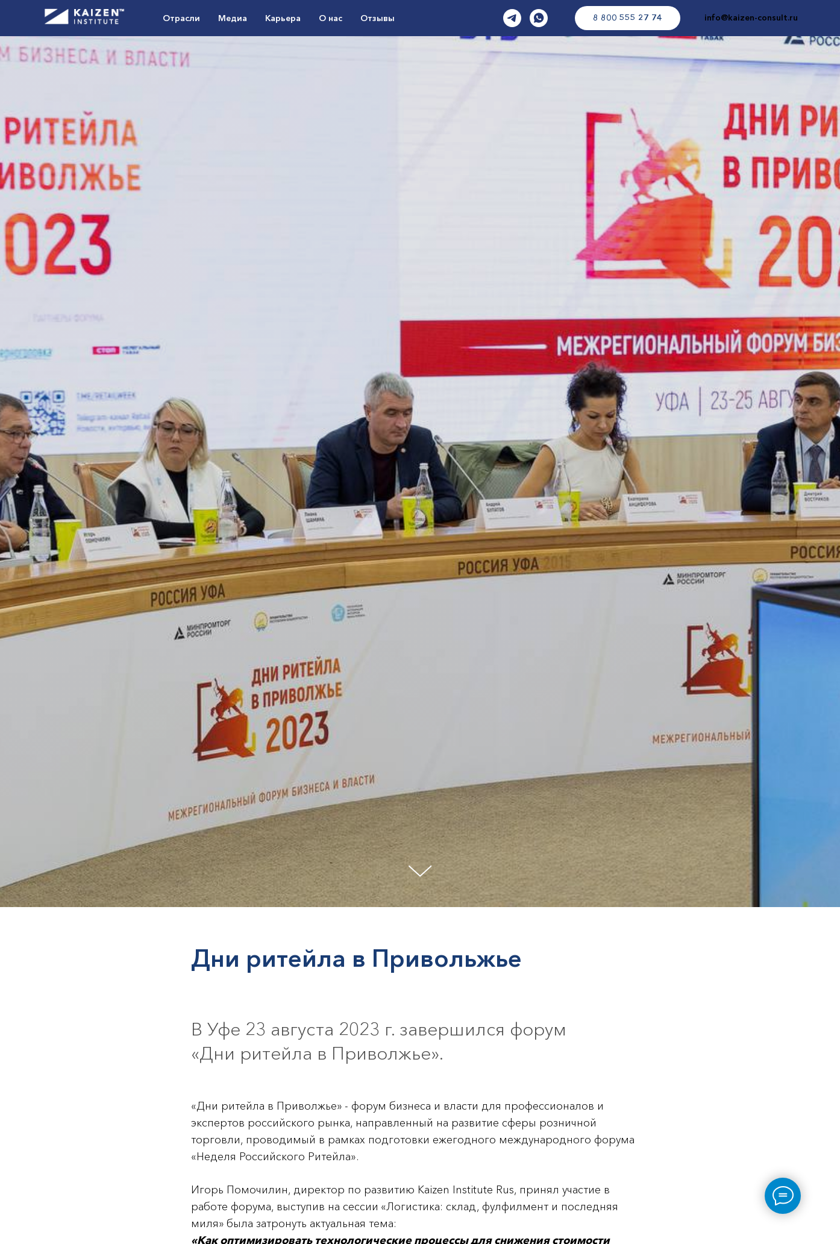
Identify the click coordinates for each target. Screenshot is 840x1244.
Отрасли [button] (181, 18)
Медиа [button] (232, 18)
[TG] (512, 18)
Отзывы (377, 18)
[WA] (539, 18)
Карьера (283, 18)
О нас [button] (330, 18)
